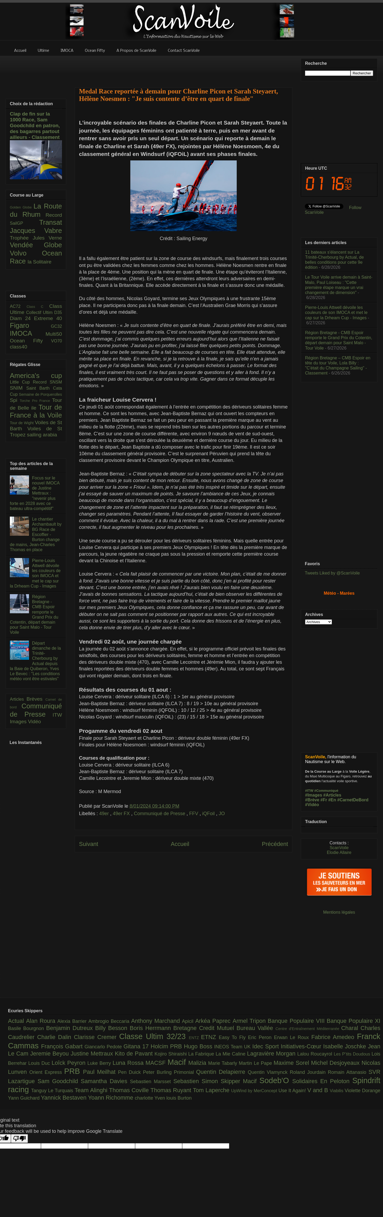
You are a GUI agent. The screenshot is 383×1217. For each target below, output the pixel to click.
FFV (194, 813)
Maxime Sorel (292, 1062)
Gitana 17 (137, 1046)
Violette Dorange (362, 1090)
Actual (17, 1021)
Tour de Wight (22, 423)
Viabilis (337, 1090)
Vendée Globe (36, 245)
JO (222, 813)
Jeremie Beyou (50, 1053)
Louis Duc (40, 1063)
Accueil (180, 844)
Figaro (30, 325)
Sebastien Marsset (151, 1081)
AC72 (18, 306)
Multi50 (53, 334)
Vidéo (34, 721)
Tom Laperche (212, 1090)
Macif (178, 1062)
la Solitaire (40, 262)
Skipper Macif (240, 1081)
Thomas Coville (130, 1090)
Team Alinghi (92, 1090)
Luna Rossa (129, 1062)
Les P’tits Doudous (353, 1054)
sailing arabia (42, 434)
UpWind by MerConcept (254, 1090)
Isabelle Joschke (345, 1046)
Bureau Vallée (256, 1028)
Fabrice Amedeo (334, 1037)
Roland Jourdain (309, 1072)
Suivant (88, 844)
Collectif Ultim (40, 312)
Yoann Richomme (111, 1097)
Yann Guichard (24, 1098)
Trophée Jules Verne (36, 238)
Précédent (275, 844)
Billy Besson (112, 1028)
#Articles (332, 795)
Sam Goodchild (59, 1081)
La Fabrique (202, 1054)
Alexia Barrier (73, 1021)
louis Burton (179, 1098)
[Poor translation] (19, 1138)
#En (332, 800)
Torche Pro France (36, 401)
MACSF (156, 1062)
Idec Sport (266, 1046)
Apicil (188, 1021)
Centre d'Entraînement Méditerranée (308, 1029)
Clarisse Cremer (96, 1037)
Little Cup (21, 382)
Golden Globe (22, 207)
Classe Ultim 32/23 (154, 1036)
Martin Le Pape (256, 1063)
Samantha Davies (105, 1081)
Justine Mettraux (92, 1053)
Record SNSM (47, 382)
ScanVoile (339, 847)
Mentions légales (339, 912)
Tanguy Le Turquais (53, 1090)
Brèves (36, 699)
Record (53, 215)
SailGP (24, 223)
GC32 (56, 326)
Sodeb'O (275, 1080)
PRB (73, 1071)
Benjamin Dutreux (70, 1028)
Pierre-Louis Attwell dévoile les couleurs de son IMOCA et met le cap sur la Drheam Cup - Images (336, 312)
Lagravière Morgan (272, 1053)
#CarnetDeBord (352, 800)
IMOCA (27, 333)
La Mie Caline (231, 1054)
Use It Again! (292, 1090)
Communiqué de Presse (160, 813)
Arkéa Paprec (214, 1021)
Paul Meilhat (100, 1072)
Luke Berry (100, 1063)
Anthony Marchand (156, 1021)
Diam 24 (22, 318)
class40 (18, 347)
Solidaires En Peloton (322, 1081)
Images (19, 721)
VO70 (56, 341)
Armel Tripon (250, 1021)
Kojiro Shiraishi (171, 1054)
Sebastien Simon (197, 1081)
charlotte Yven (150, 1098)
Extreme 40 (48, 318)
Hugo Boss (199, 1046)
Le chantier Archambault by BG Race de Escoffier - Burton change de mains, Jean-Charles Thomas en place (36, 534)
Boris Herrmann (151, 1028)
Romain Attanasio (348, 1072)
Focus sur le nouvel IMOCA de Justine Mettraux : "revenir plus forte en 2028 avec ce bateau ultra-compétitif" (35, 493)
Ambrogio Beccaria (109, 1021)
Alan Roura (41, 1021)
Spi (15, 400)
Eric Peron (261, 1037)
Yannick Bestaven (64, 1097)
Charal (351, 1028)
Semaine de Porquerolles (40, 394)
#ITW (309, 791)
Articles (18, 699)
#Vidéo (312, 804)
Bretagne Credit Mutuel (205, 1028)
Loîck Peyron (70, 1062)
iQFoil (209, 813)
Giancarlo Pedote (104, 1046)
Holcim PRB (167, 1046)
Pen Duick (130, 1072)
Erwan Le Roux (292, 1037)
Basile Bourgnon (27, 1028)
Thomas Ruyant (172, 1090)
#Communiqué (326, 791)
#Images (313, 795)
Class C (38, 307)
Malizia (198, 1062)
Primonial (185, 1072)
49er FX (122, 813)
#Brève (312, 800)
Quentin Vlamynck (269, 1072)
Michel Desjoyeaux (336, 1062)
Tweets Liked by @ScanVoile (332, 573)
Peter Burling (158, 1072)
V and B (318, 1090)
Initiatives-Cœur (302, 1046)
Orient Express (46, 1072)
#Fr (323, 800)
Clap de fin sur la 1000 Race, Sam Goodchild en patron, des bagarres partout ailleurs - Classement (35, 125)
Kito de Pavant (135, 1053)
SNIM (18, 388)
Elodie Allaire (339, 852)
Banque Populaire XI (353, 1021)
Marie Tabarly (223, 1063)
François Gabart (62, 1046)
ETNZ (210, 1037)
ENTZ (195, 1038)
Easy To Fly (233, 1037)
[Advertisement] (183, 68)
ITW (57, 715)
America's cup (36, 375)
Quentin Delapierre (222, 1072)
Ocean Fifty (30, 340)
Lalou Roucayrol (315, 1054)
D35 (58, 312)
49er (104, 813)
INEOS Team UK (233, 1046)
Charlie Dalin (55, 1037)
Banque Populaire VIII (297, 1021)
